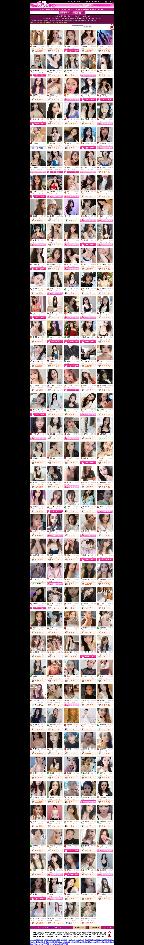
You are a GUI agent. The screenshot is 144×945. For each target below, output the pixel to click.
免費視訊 (43, 46)
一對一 (77, 216)
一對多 (44, 143)
